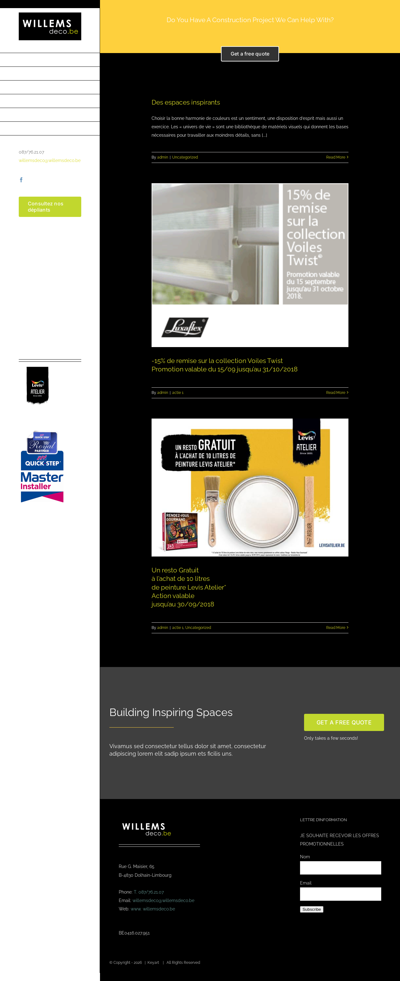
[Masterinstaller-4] (42, 431)
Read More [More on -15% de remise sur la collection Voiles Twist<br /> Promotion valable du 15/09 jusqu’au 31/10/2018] (335, 392)
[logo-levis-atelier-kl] (37, 363)
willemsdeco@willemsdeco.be (50, 160)
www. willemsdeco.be (153, 908)
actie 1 (177, 392)
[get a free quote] (344, 722)
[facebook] (21, 179)
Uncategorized (185, 157)
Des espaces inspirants (186, 102)
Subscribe (311, 909)
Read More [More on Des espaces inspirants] (335, 157)
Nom (305, 856)
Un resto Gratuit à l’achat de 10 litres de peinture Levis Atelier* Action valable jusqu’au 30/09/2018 (189, 587)
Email (306, 882)
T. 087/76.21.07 (149, 892)
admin (162, 157)
